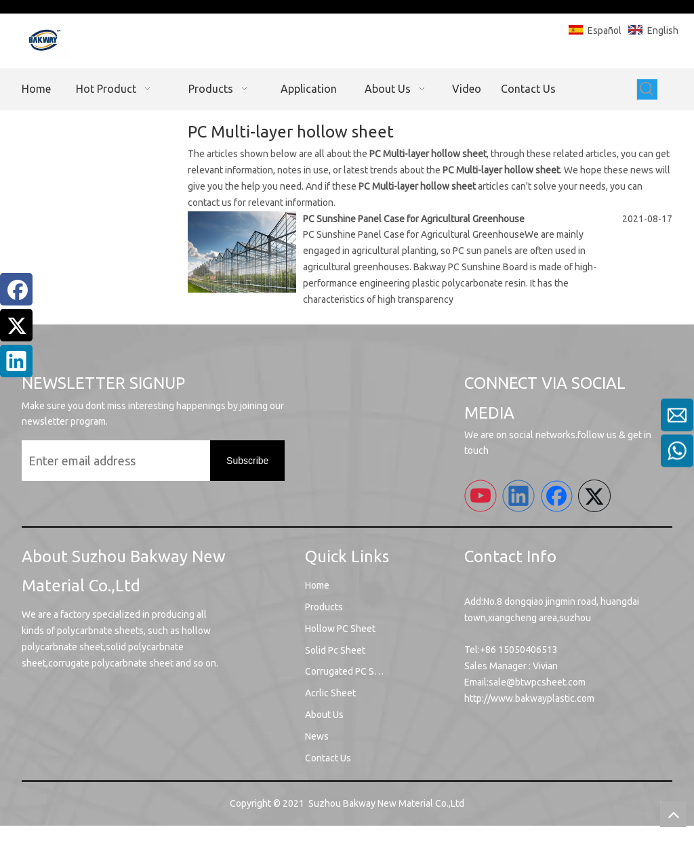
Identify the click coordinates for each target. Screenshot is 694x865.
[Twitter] (16, 325)
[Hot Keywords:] (647, 89)
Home (317, 585)
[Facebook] (16, 289)
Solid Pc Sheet (335, 650)
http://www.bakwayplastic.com (529, 698)
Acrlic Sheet (330, 693)
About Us (324, 714)
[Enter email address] (112, 460)
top (673, 814)
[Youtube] (480, 496)
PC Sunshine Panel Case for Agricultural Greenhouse (414, 218)
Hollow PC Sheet (340, 628)
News (317, 736)
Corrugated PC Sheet (349, 671)
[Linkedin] (16, 361)
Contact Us (328, 758)
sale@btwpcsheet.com (537, 682)
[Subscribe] (247, 460)
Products (324, 607)
